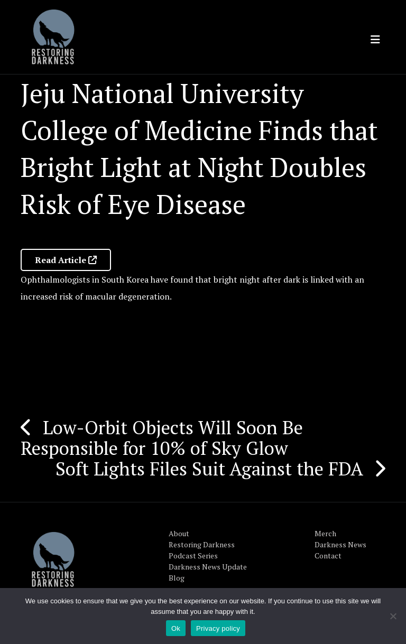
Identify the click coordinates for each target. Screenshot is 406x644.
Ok (175, 628)
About (179, 533)
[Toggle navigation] (375, 39)
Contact (328, 555)
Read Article (66, 260)
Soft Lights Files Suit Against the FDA (209, 468)
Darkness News (340, 544)
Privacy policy (218, 628)
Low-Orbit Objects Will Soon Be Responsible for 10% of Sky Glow (162, 437)
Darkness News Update (208, 567)
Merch (325, 533)
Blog (176, 578)
